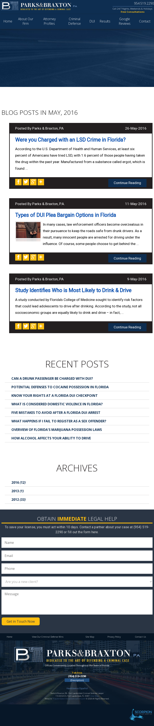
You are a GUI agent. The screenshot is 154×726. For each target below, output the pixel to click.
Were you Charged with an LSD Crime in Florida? (70, 140)
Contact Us (140, 636)
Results (105, 21)
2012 (18, 499)
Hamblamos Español (77, 688)
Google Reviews (125, 21)
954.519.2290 (144, 3)
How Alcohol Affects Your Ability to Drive (51, 438)
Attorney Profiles (49, 21)
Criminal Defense (74, 21)
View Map (94, 696)
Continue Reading (127, 183)
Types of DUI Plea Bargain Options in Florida (65, 215)
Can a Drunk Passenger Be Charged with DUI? (52, 378)
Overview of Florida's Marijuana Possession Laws (56, 429)
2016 (18, 482)
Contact (144, 21)
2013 (17, 491)
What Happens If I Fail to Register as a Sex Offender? (58, 421)
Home (8, 21)
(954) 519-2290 (77, 676)
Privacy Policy (114, 636)
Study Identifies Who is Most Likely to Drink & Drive (73, 290)
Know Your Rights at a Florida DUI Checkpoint (54, 395)
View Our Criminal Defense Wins (47, 636)
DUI (92, 21)
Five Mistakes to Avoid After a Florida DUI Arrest (55, 412)
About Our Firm (25, 21)
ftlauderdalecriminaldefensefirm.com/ (69, 698)
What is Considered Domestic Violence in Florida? (57, 404)
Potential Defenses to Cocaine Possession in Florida (60, 387)
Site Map (90, 636)
